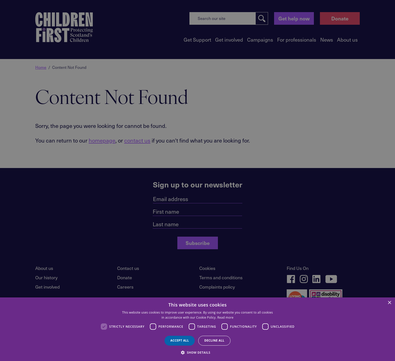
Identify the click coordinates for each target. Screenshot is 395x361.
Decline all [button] (214, 340)
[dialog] (197, 329)
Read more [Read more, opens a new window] (225, 317)
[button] (197, 352)
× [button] (389, 303)
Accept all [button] (179, 340)
